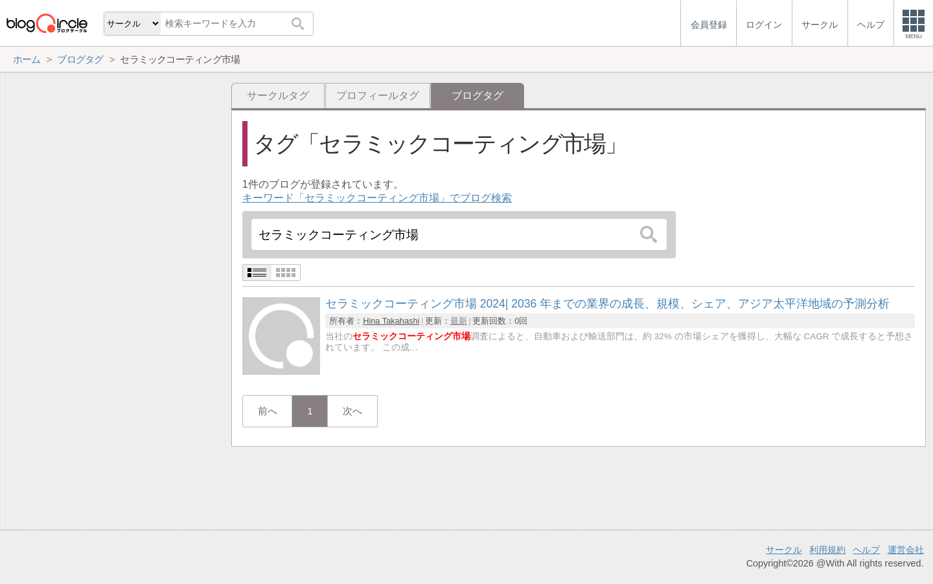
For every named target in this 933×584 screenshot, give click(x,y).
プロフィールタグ (377, 95)
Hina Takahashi (391, 321)
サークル (784, 550)
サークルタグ (278, 95)
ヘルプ (866, 550)
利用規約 (827, 550)
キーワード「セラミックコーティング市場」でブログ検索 (377, 197)
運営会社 (906, 550)
